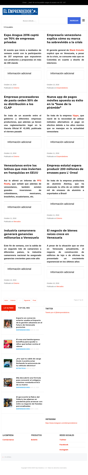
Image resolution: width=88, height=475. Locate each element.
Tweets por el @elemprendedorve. (57, 312)
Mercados (17, 221)
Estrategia (21, 368)
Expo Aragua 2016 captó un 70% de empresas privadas (21, 38)
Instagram (64, 449)
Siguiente (27, 300)
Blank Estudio (77, 50)
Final (34, 300)
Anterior (13, 300)
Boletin (34, 439)
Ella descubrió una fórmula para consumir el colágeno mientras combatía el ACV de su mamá (28, 380)
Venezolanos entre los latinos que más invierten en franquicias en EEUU (22, 169)
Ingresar (74, 21)
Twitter (63, 439)
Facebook (64, 444)
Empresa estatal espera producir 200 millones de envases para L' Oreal (65, 169)
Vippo (75, 115)
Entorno (16, 88)
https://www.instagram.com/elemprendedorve (61, 423)
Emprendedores (62, 88)
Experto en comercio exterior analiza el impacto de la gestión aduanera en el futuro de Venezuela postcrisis (29, 322)
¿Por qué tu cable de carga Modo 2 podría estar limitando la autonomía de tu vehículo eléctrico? (28, 361)
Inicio (6, 300)
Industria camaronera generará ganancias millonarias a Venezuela (21, 234)
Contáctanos (8, 439)
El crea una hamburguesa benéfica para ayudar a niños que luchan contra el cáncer (28, 342)
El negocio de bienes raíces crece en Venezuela (62, 234)
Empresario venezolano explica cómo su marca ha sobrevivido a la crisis (64, 38)
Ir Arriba (8, 457)
